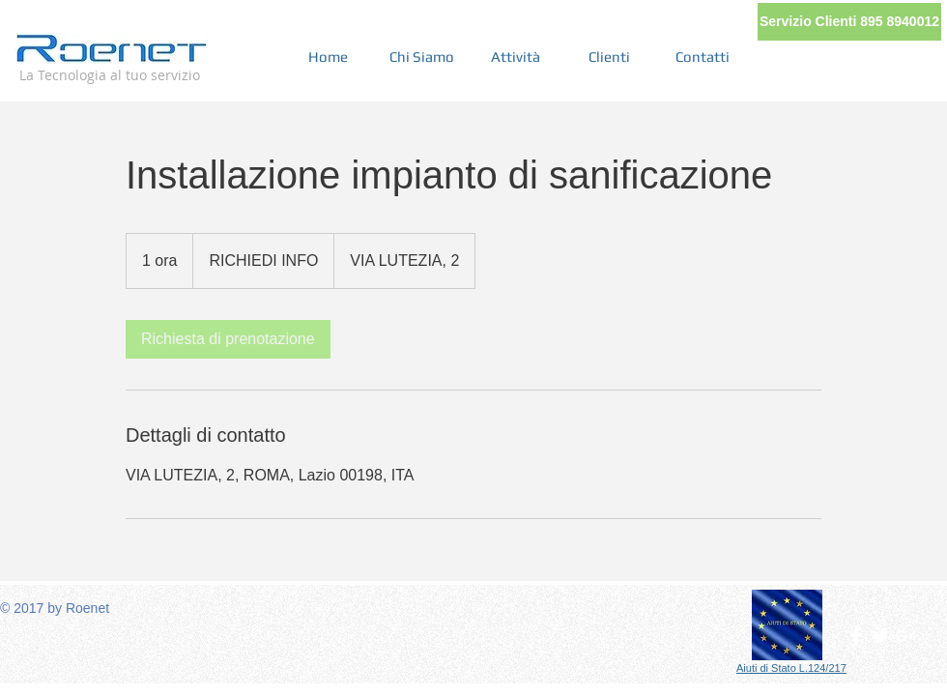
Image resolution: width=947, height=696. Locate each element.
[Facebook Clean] (856, 636)
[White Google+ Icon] (904, 636)
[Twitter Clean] (880, 636)
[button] (849, 22)
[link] (228, 339)
